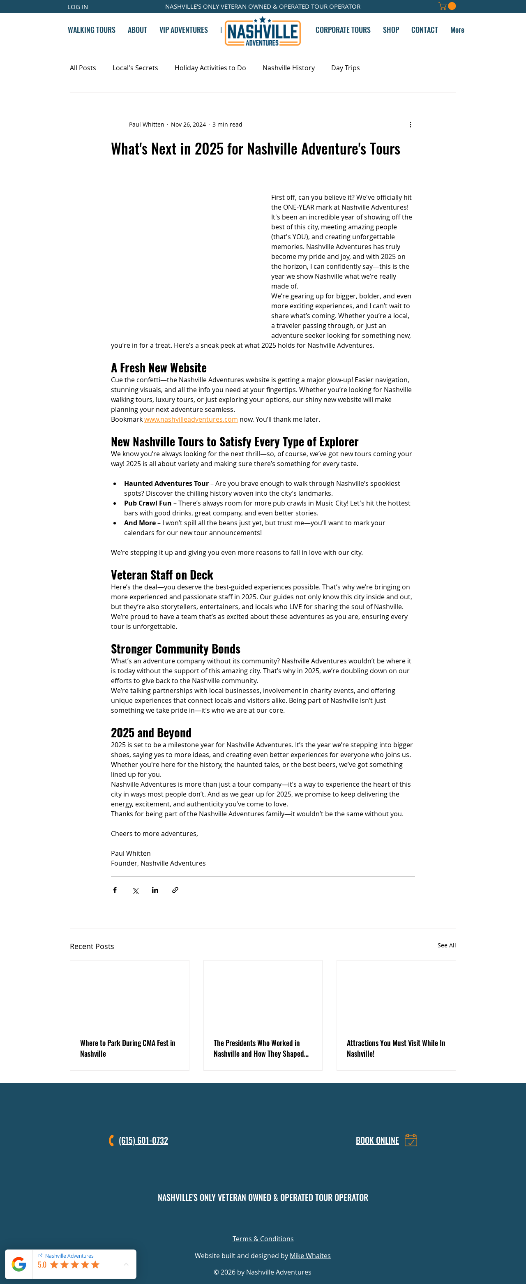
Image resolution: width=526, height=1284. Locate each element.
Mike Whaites (310, 1255)
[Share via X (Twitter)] (135, 890)
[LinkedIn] (272, 1220)
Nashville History (289, 67)
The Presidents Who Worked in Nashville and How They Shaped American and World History (259, 1048)
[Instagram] (234, 1220)
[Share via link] (175, 890)
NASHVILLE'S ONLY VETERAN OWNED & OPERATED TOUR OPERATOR (263, 1197)
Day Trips (345, 67)
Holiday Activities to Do (210, 67)
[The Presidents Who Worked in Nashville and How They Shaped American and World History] (263, 994)
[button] (448, 6)
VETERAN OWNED (246, 6)
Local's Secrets (135, 67)
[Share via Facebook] (115, 890)
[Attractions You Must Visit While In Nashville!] (396, 994)
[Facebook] (253, 1220)
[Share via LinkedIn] (155, 890)
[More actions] (410, 124)
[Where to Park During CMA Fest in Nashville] (129, 994)
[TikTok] (291, 1220)
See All (447, 945)
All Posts (83, 67)
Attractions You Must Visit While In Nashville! (396, 1048)
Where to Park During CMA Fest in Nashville (127, 1048)
